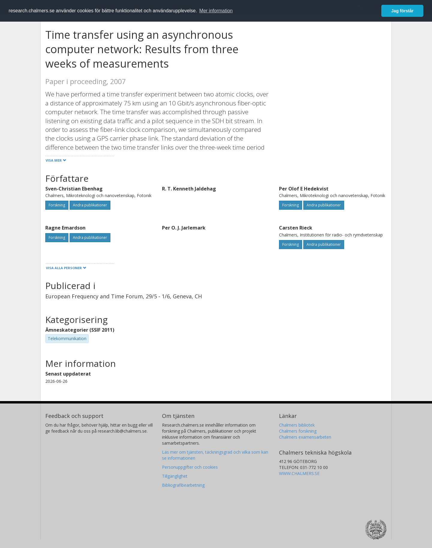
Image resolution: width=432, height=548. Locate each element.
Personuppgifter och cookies (190, 467)
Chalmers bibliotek (297, 425)
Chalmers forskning (297, 431)
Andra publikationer (90, 205)
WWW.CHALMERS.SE (299, 473)
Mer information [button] (215, 10)
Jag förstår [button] (402, 10)
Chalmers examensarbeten (305, 437)
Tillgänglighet (175, 476)
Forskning (57, 205)
